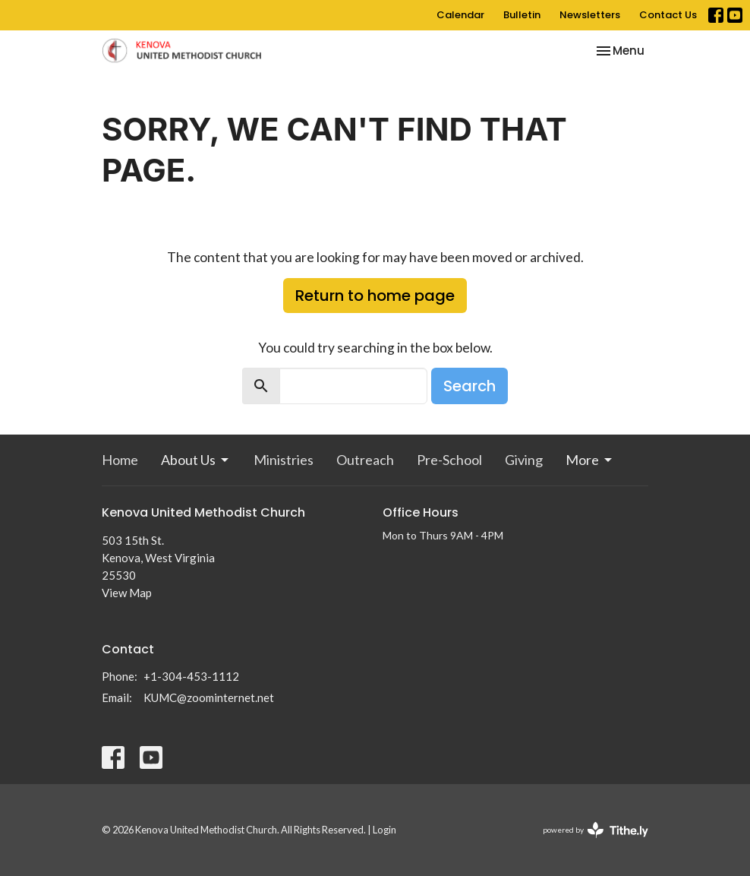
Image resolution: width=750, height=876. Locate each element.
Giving (524, 459)
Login (384, 830)
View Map (127, 592)
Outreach (365, 459)
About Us (196, 459)
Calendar (460, 15)
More (590, 459)
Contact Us (668, 15)
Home (120, 459)
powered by (595, 830)
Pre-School (449, 459)
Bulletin (521, 15)
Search (469, 386)
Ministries (284, 459)
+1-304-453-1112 (191, 676)
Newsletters (589, 15)
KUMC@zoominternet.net (208, 697)
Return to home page (375, 295)
